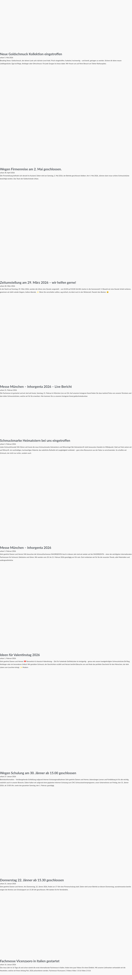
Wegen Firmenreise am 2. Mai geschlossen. (31, 169)
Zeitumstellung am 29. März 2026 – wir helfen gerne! (38, 282)
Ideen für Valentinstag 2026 (20, 655)
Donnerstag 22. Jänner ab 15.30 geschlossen (32, 880)
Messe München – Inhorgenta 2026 (25, 547)
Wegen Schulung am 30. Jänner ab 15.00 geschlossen (38, 773)
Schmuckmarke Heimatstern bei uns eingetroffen (35, 440)
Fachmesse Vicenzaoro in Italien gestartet (30, 961)
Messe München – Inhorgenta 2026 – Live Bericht (36, 386)
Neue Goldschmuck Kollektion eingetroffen (31, 54)
